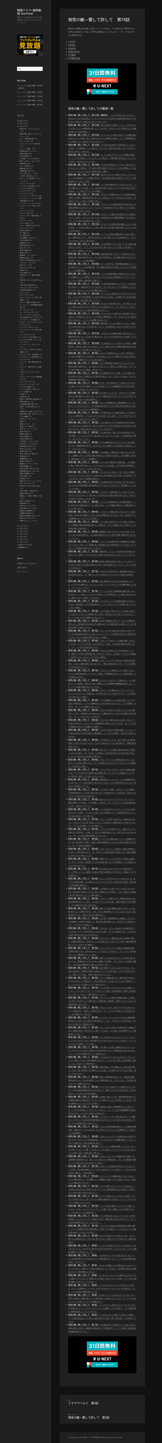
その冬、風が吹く (26, 176)
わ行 (21, 542)
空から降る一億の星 (27, 491)
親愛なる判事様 (26, 511)
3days (22, 270)
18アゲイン (24, 265)
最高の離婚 (24, 466)
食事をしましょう (26, 520)
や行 (21, 536)
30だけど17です (26, 268)
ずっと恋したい (26, 173)
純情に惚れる (25, 493)
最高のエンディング (27, 463)
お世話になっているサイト (27, 563)
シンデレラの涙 (26, 188)
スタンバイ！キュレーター (30, 372)
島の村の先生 (25, 245)
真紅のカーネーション (28, 481)
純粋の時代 (24, 153)
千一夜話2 (23, 235)
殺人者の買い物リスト (28, 468)
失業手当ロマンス (26, 151)
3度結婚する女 (25, 171)
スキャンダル (25, 213)
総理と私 (23, 253)
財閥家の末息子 (26, 513)
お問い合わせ (22, 567)
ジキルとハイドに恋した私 (30, 206)
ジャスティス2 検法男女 (29, 354)
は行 (21, 531)
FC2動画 (72, 55)
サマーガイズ (25, 295)
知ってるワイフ (26, 483)
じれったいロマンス (27, 287)
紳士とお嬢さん (26, 501)
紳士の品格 (24, 250)
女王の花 (23, 431)
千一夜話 (23, 233)
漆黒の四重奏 (25, 473)
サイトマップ (22, 572)
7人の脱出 (23, 272)
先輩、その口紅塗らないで (30, 406)
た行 (21, 526)
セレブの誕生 (25, 166)
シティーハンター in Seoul (30, 144)
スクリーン (24, 220)
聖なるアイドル (26, 506)
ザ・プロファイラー (27, 312)
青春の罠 (23, 163)
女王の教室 (24, 156)
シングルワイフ (26, 334)
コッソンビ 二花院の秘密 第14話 (29, 104)
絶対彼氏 (23, 503)
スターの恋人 (25, 223)
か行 (21, 123)
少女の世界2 (24, 439)
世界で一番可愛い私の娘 (29, 399)
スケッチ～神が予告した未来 (30, 367)
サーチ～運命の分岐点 (28, 302)
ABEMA (71, 45)
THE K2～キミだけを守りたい (31, 280)
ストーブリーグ (26, 382)
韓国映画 (21, 547)
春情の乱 (23, 456)
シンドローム (25, 193)
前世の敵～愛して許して (29, 414)
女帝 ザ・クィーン (27, 429)
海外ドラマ (23, 545)
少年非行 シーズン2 (27, 444)
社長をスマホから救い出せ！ (30, 486)
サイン (22, 292)
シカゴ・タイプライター (29, 322)
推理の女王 (24, 451)
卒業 (21, 421)
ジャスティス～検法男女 (29, 357)
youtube (72, 48)
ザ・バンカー (25, 310)
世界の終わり (25, 401)
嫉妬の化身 (24, 434)
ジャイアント (25, 210)
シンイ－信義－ (26, 148)
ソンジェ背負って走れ (28, 389)
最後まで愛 (24, 461)
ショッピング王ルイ (27, 327)
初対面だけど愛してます (29, 411)
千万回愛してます (26, 238)
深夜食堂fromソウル (27, 471)
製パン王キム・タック (28, 161)
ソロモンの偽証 (26, 387)
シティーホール (26, 183)
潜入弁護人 (24, 476)
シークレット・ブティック (30, 344)
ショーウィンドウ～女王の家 (30, 330)
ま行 (21, 534)
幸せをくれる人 (26, 449)
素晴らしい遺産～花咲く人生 (30, 496)
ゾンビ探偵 (24, 392)
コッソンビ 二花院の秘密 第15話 (29, 100)
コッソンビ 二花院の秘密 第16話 (29, 96)
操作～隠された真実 (27, 454)
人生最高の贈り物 (26, 404)
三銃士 (22, 394)
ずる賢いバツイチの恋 (28, 158)
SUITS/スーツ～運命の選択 (30, 275)
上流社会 (23, 396)
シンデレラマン (26, 191)
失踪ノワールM (25, 426)
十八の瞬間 (24, 416)
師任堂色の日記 (26, 446)
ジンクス (23, 359)
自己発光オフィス (26, 508)
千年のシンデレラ (26, 419)
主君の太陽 (24, 230)
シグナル (23, 325)
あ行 (21, 121)
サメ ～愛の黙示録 (27, 139)
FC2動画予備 (74, 58)
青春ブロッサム (26, 518)
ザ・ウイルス (25, 141)
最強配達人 (24, 458)
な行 (21, 528)
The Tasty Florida (27, 285)
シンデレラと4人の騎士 (28, 337)
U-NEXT (72, 41)
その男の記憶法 (26, 290)
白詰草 (22, 478)
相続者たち (24, 168)
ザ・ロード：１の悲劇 (28, 320)
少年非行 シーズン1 (27, 441)
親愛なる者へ (25, 258)
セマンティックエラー (28, 384)
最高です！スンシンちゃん (30, 129)
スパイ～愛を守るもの (28, 225)
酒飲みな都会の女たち (28, 516)
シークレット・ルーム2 (28, 203)
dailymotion (74, 51)
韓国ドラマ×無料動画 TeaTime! (29, 11)
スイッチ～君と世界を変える (30, 362)
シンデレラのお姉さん (28, 186)
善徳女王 (23, 243)
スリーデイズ (25, 228)
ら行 (21, 539)
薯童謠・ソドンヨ (26, 255)
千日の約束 (24, 240)
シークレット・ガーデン (29, 196)
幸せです (23, 248)
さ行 (21, 126)
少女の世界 (24, 436)
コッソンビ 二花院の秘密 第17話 (29, 92)
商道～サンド (26, 424)
